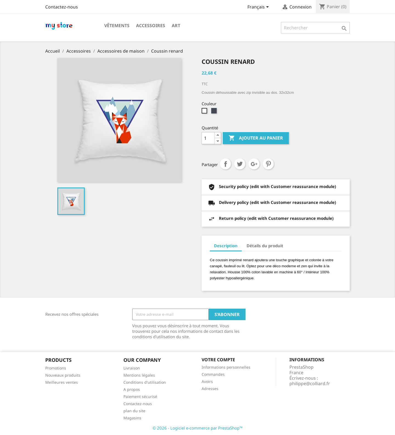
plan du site (134, 410)
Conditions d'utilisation (144, 382)
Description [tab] (226, 245)
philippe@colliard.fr (309, 383)
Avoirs (207, 381)
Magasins (132, 417)
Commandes (213, 374)
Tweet (239, 163)
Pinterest (268, 163)
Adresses (210, 388)
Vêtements (116, 25)
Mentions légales (139, 375)
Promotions (55, 368)
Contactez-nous (61, 7)
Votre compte (218, 360)
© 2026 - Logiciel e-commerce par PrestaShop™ (198, 428)
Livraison (131, 368)
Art (176, 25)
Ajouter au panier (255, 138)
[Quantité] (208, 138)
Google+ (254, 163)
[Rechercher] (315, 27)
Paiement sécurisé (140, 396)
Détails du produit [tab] (265, 245)
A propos (131, 389)
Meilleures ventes (61, 382)
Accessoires (150, 25)
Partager (225, 163)
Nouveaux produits (62, 375)
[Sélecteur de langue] (259, 7)
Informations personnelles (226, 367)
